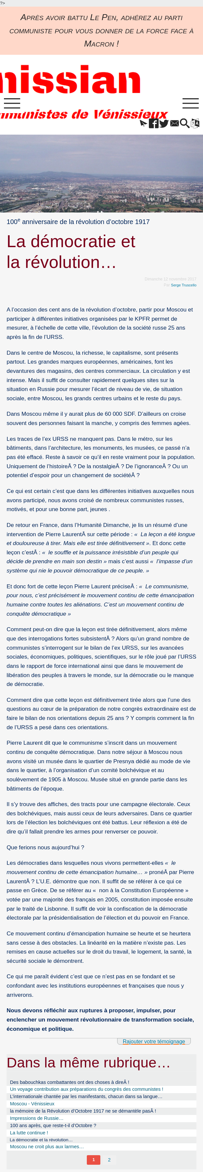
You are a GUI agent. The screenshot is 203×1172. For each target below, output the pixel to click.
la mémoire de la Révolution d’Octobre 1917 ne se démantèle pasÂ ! (83, 1113)
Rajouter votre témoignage (151, 1043)
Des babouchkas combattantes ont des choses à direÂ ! (69, 1084)
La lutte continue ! (29, 1134)
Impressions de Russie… (36, 1120)
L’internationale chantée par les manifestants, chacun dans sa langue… (86, 1098)
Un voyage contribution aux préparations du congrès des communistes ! (86, 1091)
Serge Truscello (182, 286)
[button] (135, 125)
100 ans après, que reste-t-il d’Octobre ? (53, 1127)
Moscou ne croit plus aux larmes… (47, 1149)
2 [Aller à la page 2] (109, 1162)
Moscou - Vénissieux (32, 1105)
